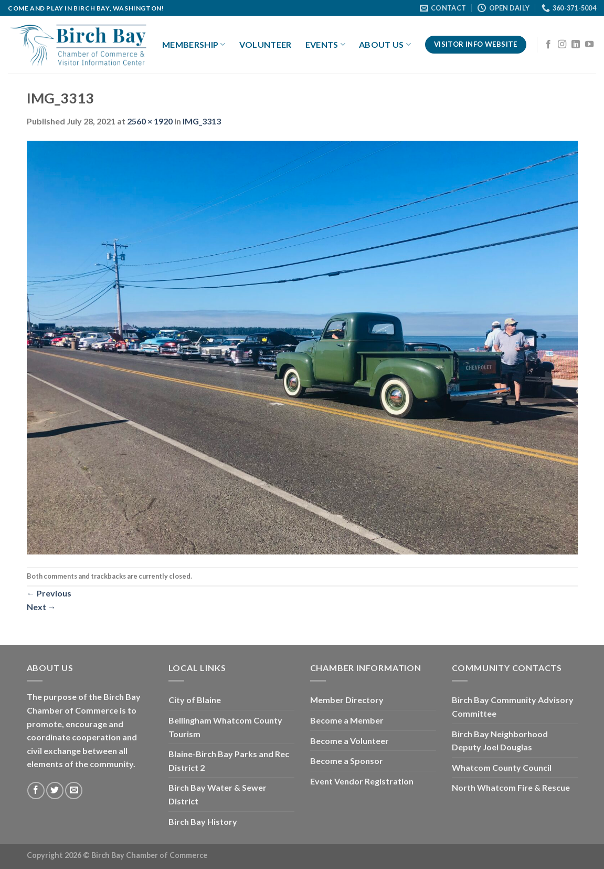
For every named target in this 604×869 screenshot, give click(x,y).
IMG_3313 (202, 121)
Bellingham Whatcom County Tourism (225, 727)
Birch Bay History (202, 821)
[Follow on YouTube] (589, 44)
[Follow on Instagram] (562, 44)
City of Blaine (194, 700)
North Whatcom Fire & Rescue (511, 787)
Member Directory (347, 700)
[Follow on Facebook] (548, 44)
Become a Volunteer (349, 741)
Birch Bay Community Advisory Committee (513, 706)
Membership (194, 44)
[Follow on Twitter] (54, 790)
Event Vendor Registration (362, 781)
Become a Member (347, 720)
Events (325, 44)
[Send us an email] (73, 790)
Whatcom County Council (502, 767)
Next (41, 607)
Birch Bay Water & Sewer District (217, 794)
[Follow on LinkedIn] (575, 44)
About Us (385, 44)
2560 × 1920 (150, 121)
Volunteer (265, 44)
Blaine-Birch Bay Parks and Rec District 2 (228, 760)
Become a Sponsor (346, 761)
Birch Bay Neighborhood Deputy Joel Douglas (500, 740)
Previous (49, 593)
